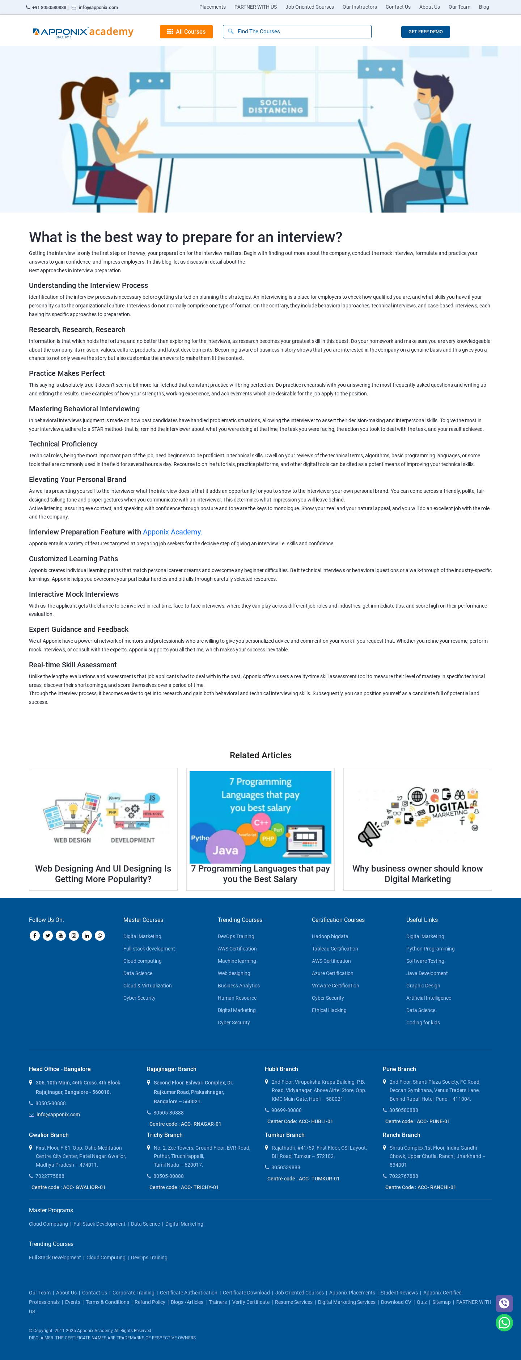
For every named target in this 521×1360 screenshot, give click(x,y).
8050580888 (403, 1110)
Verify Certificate (251, 1302)
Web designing (234, 973)
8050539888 (285, 1167)
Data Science (137, 973)
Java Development (427, 973)
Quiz (422, 1302)
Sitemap (441, 1302)
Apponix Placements (352, 1293)
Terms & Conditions (107, 1302)
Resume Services (294, 1302)
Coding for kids (423, 1022)
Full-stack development (149, 949)
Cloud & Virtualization (147, 985)
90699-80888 (286, 1110)
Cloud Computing (48, 1224)
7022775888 (49, 1176)
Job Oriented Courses (309, 7)
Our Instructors (360, 7)
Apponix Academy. (172, 532)
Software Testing (425, 961)
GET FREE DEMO (425, 31)
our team (40, 1293)
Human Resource (237, 998)
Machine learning (237, 961)
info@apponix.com (95, 7)
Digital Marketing (142, 936)
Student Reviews (399, 1293)
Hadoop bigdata (330, 936)
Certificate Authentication (188, 1293)
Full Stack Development (99, 1224)
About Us (429, 7)
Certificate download (246, 1293)
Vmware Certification (335, 985)
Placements (212, 7)
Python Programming (430, 949)
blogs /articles (187, 1302)
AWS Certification (237, 949)
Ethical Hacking (329, 1010)
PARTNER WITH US (255, 7)
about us (66, 1293)
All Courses (186, 31)
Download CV (396, 1302)
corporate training (133, 1293)
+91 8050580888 (46, 7)
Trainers (218, 1302)
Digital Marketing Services (347, 1302)
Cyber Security (139, 998)
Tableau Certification (335, 949)
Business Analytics (239, 985)
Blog (484, 7)
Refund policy (150, 1302)
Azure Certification (332, 973)
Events (72, 1302)
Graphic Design (423, 985)
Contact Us (398, 7)
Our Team (459, 7)
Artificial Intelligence (428, 998)
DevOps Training (236, 936)
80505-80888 (50, 1103)
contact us (94, 1293)
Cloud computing (142, 961)
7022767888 (403, 1176)
